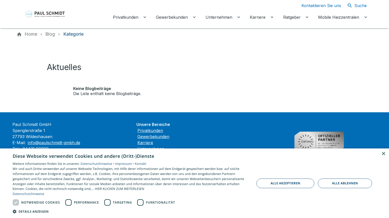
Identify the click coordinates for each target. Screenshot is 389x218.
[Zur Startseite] (51, 14)
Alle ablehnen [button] (345, 183)
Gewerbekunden (153, 136)
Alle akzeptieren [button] (285, 183)
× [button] (383, 154)
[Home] (31, 34)
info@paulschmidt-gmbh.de (54, 142)
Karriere (145, 142)
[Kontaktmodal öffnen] (317, 5)
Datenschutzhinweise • (97, 164)
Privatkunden (150, 130)
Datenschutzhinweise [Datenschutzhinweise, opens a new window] (28, 194)
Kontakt (140, 164)
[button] (130, 211)
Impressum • (125, 164)
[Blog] (50, 34)
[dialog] (194, 183)
